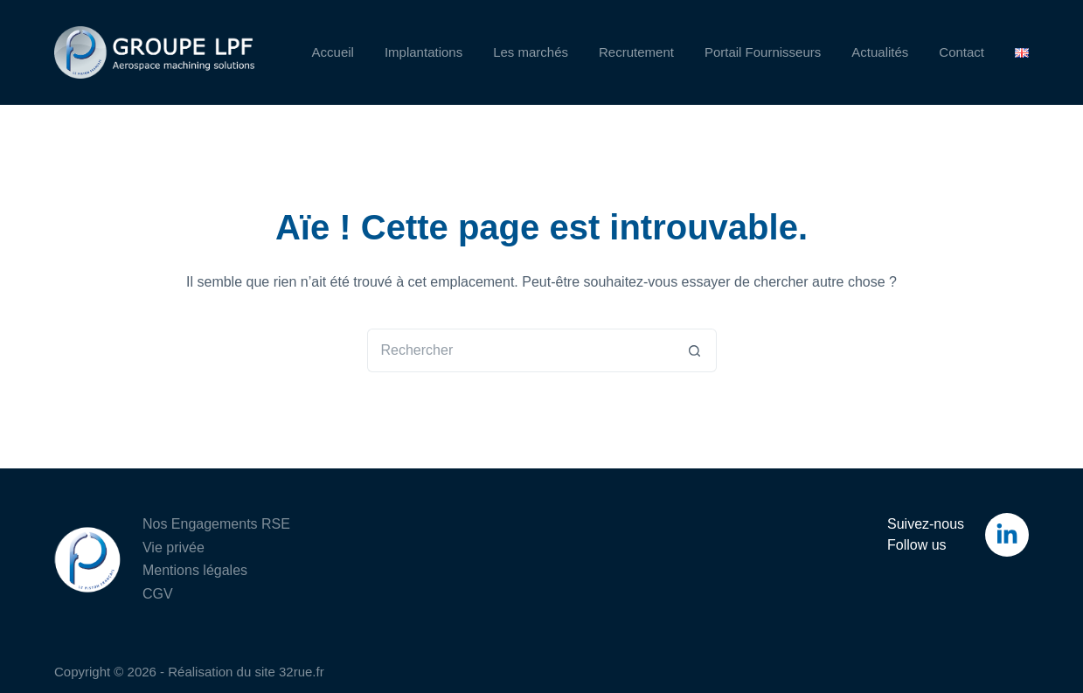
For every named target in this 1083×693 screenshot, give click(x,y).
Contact (961, 52)
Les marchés (530, 52)
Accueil (333, 52)
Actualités (879, 52)
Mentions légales (194, 570)
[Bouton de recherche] (695, 350)
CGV (157, 593)
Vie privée (173, 547)
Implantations (423, 52)
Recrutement (636, 52)
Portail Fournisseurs (763, 52)
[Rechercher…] (520, 350)
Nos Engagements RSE (216, 523)
